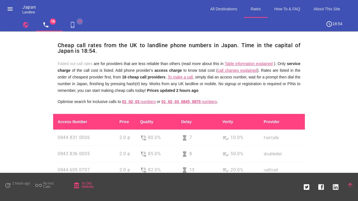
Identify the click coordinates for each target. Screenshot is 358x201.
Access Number (72, 121)
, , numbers (139, 101)
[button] (10, 9)
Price (124, 121)
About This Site (327, 9)
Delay (186, 121)
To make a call (180, 77)
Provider (272, 121)
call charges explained (237, 70)
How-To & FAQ (287, 9)
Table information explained (249, 63)
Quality (146, 121)
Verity (227, 121)
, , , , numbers (189, 101)
